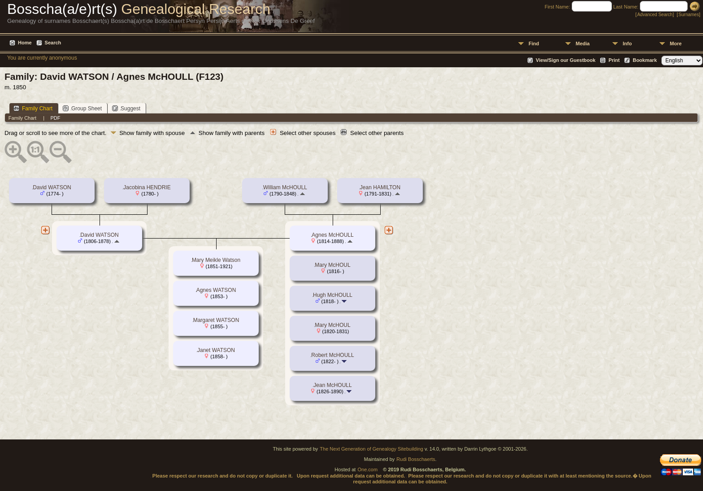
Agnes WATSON (216, 290)
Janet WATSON (216, 350)
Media (583, 43)
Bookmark (645, 60)
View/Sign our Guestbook (565, 60)
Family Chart (32, 108)
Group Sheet (82, 108)
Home (25, 42)
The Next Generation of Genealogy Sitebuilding (371, 449)
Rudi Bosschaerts (415, 459)
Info (627, 43)
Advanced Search (655, 14)
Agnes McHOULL (332, 235)
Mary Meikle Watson (216, 260)
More (675, 43)
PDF (55, 118)
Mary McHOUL (332, 265)
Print (614, 60)
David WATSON (52, 187)
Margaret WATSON (216, 320)
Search (53, 42)
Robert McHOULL (332, 355)
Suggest (126, 108)
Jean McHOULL (332, 385)
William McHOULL (285, 187)
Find (534, 43)
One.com (367, 469)
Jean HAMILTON (380, 187)
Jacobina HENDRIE (146, 187)
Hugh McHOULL (332, 295)
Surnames (688, 14)
